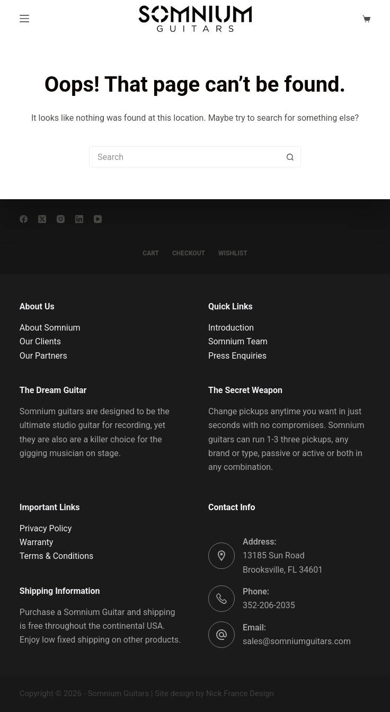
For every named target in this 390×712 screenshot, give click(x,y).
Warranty (37, 542)
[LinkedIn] (79, 219)
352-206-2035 (269, 605)
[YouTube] (98, 219)
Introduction (231, 328)
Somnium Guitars (118, 693)
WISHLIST (232, 253)
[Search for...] (184, 156)
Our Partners (43, 356)
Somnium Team (238, 341)
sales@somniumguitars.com (297, 641)
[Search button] (290, 156)
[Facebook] (24, 219)
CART (151, 253)
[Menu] (24, 18)
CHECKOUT (188, 253)
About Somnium (50, 328)
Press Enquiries (237, 356)
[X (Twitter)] (42, 219)
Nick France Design (240, 693)
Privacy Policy (46, 528)
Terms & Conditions (57, 556)
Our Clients (40, 341)
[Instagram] (61, 219)
